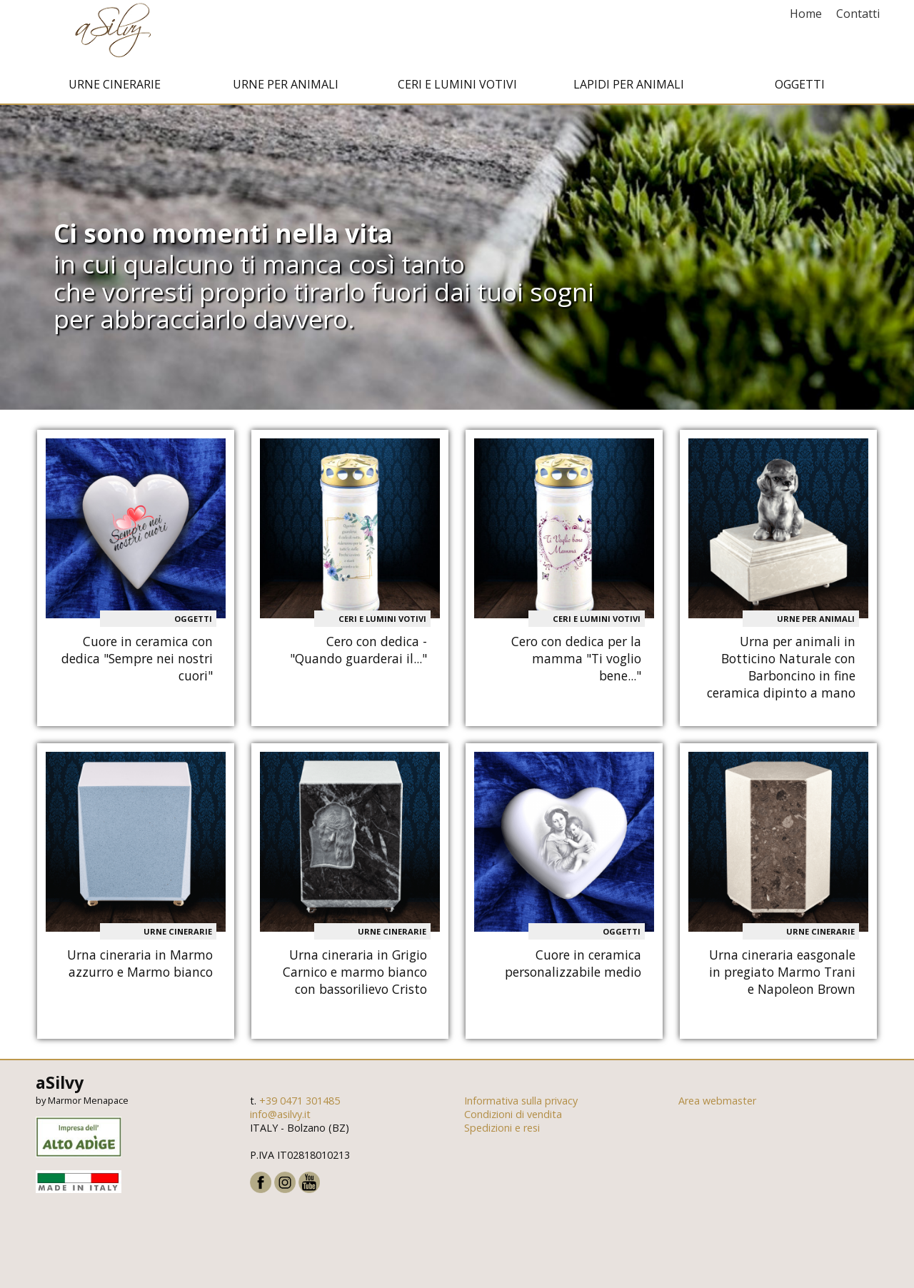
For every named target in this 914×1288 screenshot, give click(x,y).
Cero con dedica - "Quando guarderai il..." (358, 654)
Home (806, 13)
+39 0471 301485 (299, 1104)
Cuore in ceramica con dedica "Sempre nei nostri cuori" (137, 662)
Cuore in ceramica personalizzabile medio (573, 967)
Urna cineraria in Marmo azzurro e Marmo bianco (140, 967)
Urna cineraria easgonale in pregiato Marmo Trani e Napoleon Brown (782, 975)
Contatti (858, 13)
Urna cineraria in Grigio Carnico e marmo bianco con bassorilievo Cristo (355, 975)
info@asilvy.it (280, 1118)
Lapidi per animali (628, 88)
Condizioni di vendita (513, 1118)
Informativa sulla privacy (521, 1104)
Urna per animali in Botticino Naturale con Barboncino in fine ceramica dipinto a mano (781, 671)
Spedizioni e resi (502, 1131)
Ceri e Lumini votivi (457, 88)
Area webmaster (717, 1104)
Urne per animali (285, 88)
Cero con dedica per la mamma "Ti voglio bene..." (576, 662)
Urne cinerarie (115, 88)
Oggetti (800, 88)
